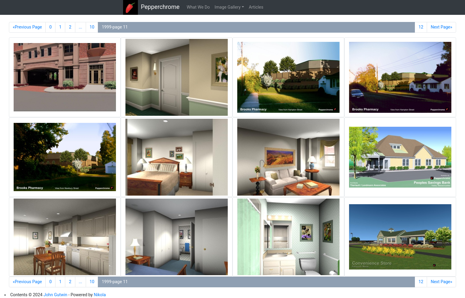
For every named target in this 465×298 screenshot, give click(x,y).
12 (420, 27)
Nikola (100, 294)
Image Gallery (228, 7)
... (80, 27)
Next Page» (441, 27)
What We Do (198, 7)
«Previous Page (27, 27)
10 (92, 27)
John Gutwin (55, 294)
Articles (256, 7)
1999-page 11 (115, 27)
